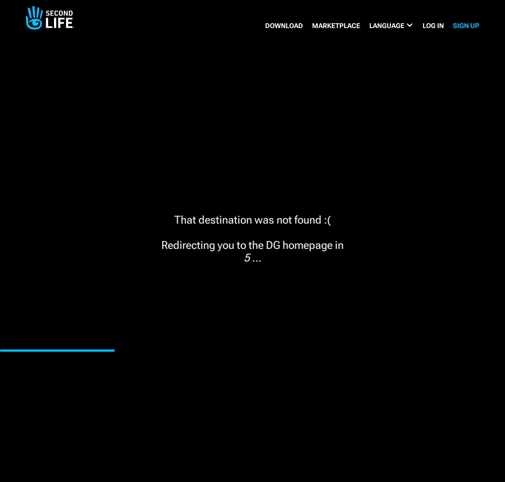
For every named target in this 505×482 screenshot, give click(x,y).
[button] (391, 26)
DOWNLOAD (284, 26)
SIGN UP (466, 26)
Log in (433, 26)
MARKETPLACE (336, 26)
